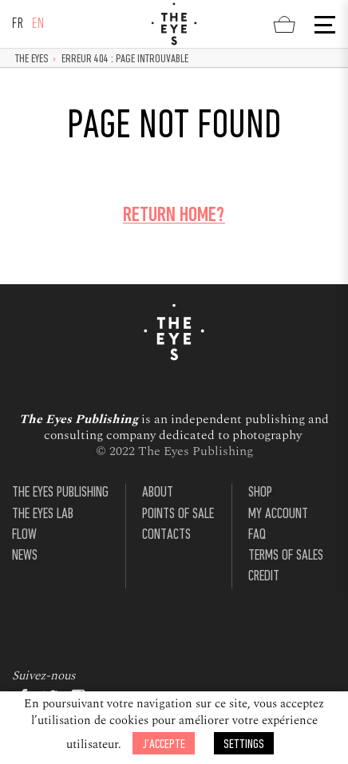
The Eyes (32, 59)
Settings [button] (243, 744)
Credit (263, 576)
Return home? (174, 216)
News (25, 556)
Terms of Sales (285, 556)
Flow (24, 535)
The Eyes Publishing (60, 493)
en (38, 24)
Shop (260, 493)
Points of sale (178, 514)
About (157, 493)
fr (18, 24)
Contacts (166, 535)
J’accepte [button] (163, 744)
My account (278, 514)
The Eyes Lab (42, 514)
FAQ (257, 535)
